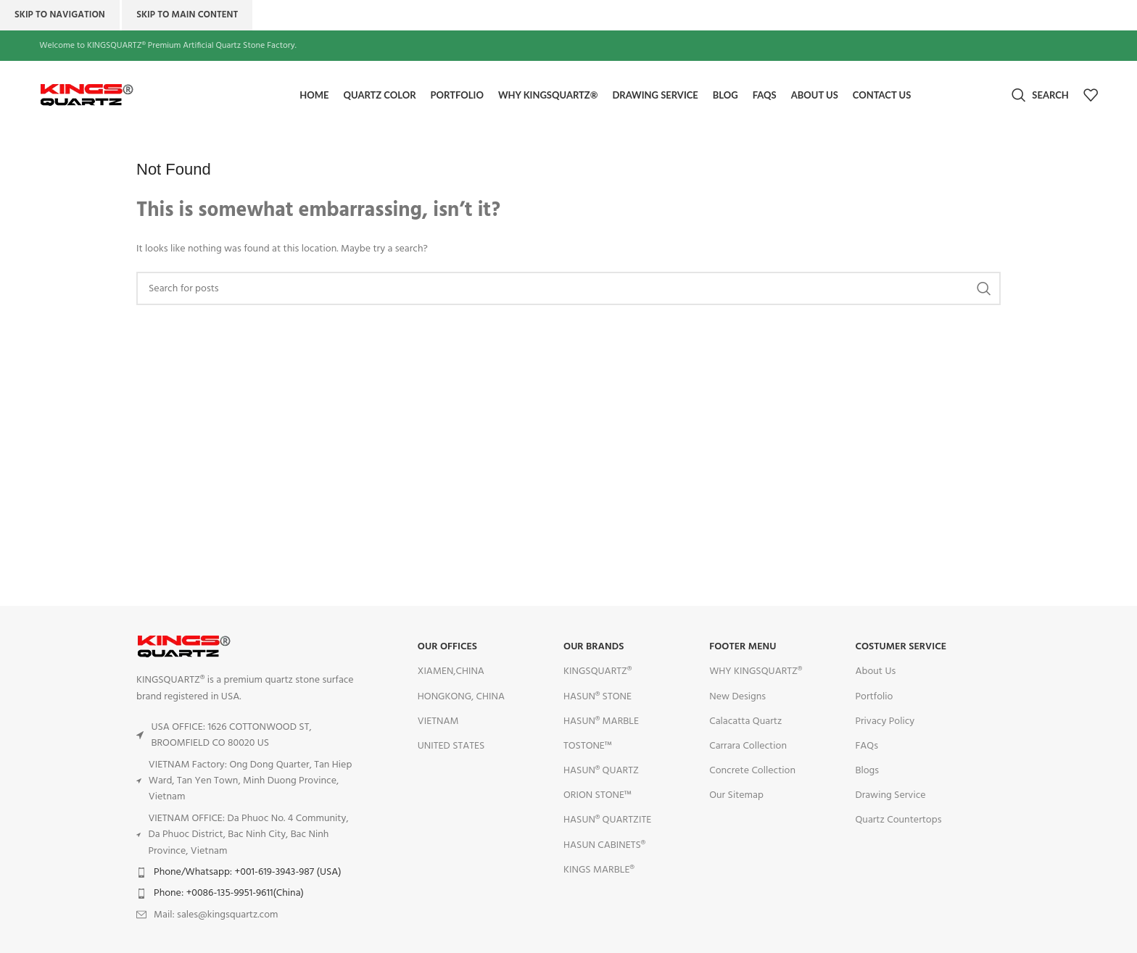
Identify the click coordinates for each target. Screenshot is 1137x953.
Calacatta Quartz (745, 721)
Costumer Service (900, 647)
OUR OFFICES (447, 647)
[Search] (1039, 95)
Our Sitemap (736, 796)
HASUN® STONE (597, 696)
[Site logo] (119, 95)
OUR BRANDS (593, 647)
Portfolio (874, 696)
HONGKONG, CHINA (461, 696)
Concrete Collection (752, 770)
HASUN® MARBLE (601, 721)
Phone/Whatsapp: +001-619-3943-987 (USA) (248, 872)
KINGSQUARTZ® (597, 672)
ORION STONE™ (597, 796)
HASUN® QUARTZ (601, 770)
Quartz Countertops (898, 820)
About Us (875, 672)
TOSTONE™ (587, 746)
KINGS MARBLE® (598, 870)
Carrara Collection (748, 746)
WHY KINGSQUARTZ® (755, 672)
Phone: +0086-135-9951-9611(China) (229, 894)
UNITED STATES (451, 746)
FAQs (866, 746)
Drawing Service (890, 796)
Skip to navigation (60, 14)
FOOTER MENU (742, 647)
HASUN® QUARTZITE (607, 820)
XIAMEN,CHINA (451, 672)
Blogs (867, 770)
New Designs (737, 696)
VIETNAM (438, 721)
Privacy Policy (884, 721)
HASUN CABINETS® (604, 845)
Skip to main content (187, 14)
